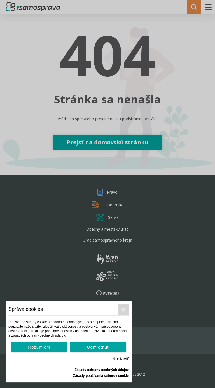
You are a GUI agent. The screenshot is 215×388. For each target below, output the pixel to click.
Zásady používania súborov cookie (101, 376)
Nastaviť (120, 358)
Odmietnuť (98, 347)
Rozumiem (39, 347)
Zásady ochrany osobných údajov (102, 370)
